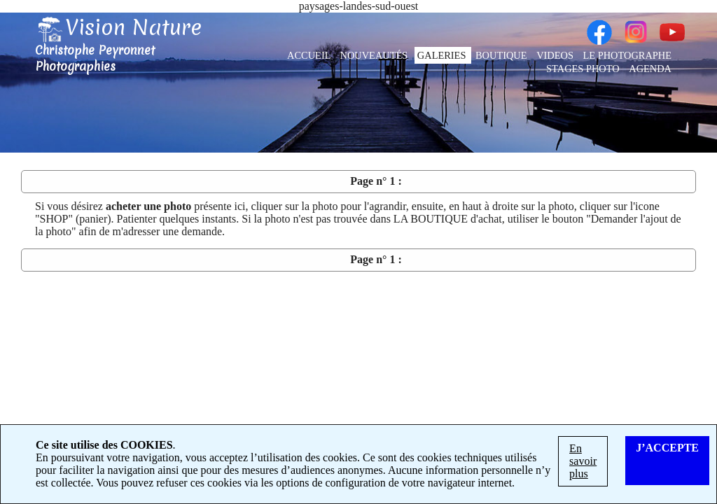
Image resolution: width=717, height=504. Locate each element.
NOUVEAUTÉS (375, 55)
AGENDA (650, 68)
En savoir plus (583, 460)
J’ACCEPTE (667, 448)
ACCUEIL (310, 55)
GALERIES (442, 55)
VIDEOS (556, 55)
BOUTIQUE (502, 55)
